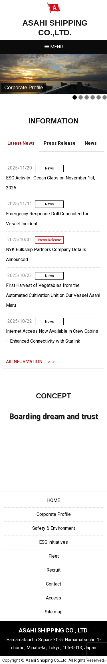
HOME (53, 500)
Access (53, 598)
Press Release (49, 240)
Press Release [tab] (60, 143)
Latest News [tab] (21, 143)
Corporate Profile (54, 514)
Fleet (54, 556)
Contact (53, 584)
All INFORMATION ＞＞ (31, 361)
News (49, 168)
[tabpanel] (53, 260)
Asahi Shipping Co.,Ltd (46, 660)
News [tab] (91, 143)
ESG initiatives (53, 542)
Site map (53, 612)
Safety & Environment (53, 528)
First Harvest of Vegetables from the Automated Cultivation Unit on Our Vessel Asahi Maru (53, 295)
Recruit (53, 570)
